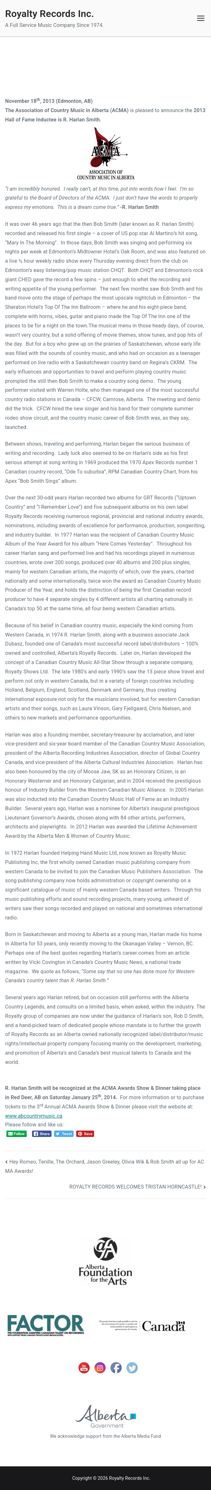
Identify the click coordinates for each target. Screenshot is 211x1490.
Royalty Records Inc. (49, 13)
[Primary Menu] (201, 18)
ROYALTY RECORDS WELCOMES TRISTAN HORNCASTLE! (135, 1187)
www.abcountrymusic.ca (33, 1116)
